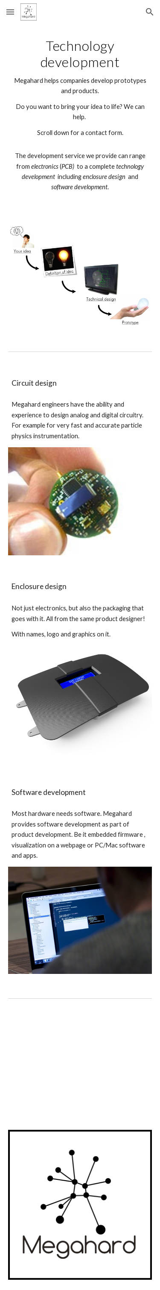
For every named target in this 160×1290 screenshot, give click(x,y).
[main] (80, 119)
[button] (10, 11)
